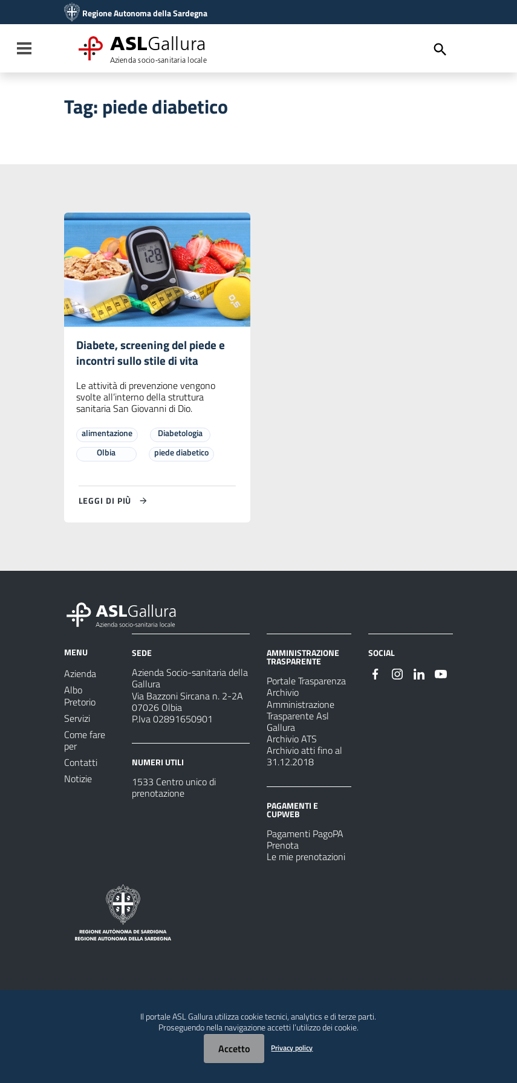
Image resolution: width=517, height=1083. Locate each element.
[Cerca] (440, 49)
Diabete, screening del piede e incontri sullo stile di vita (152, 354)
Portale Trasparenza (306, 683)
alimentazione (107, 435)
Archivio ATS (292, 741)
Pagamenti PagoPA (305, 836)
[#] (375, 675)
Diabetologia (180, 435)
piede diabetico (181, 454)
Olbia (106, 454)
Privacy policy (292, 1047)
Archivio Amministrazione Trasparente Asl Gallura (300, 713)
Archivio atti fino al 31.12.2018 (304, 758)
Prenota (283, 847)
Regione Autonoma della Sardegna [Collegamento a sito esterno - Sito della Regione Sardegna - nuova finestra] (144, 13)
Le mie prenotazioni (306, 859)
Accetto (234, 1048)
